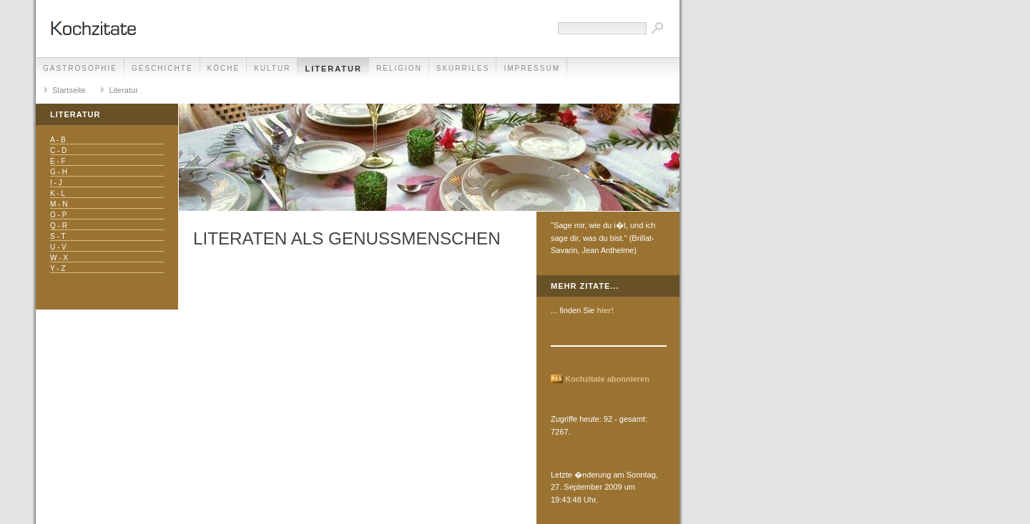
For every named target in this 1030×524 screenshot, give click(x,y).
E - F (58, 161)
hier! (605, 310)
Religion (399, 68)
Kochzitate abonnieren (607, 379)
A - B (58, 140)
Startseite (68, 90)
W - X (59, 258)
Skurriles (463, 68)
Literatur (333, 68)
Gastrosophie (80, 68)
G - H (58, 172)
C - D (58, 150)
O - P (58, 215)
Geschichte (162, 68)
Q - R (58, 225)
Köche (223, 68)
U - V (58, 247)
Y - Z (57, 268)
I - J (56, 183)
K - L (57, 193)
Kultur (272, 68)
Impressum (532, 68)
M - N (58, 204)
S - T (57, 236)
